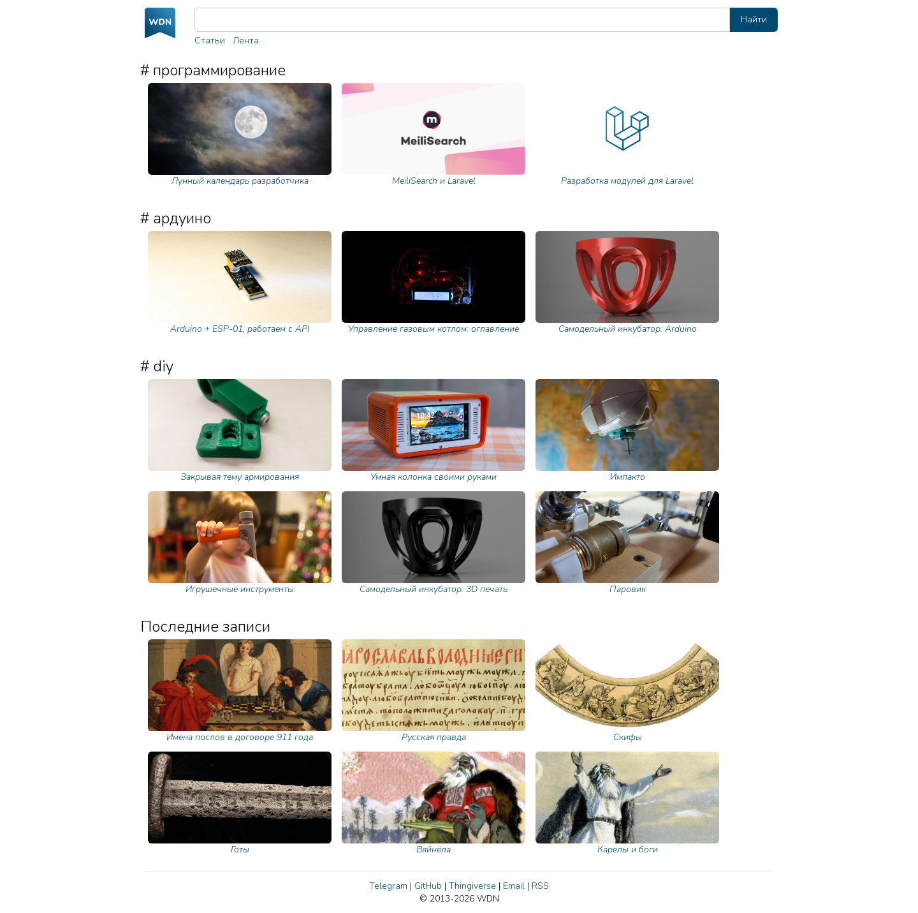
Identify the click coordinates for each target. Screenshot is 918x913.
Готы (240, 804)
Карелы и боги (627, 804)
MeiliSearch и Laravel (433, 135)
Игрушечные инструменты (240, 543)
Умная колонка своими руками (433, 431)
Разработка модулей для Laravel (627, 135)
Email (514, 886)
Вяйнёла (433, 804)
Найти (754, 19)
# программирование (213, 70)
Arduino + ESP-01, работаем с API (240, 283)
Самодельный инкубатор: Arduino (627, 283)
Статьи (209, 40)
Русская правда (433, 691)
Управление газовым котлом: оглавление (433, 283)
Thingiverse (472, 886)
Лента (246, 40)
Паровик (627, 543)
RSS (540, 886)
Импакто (627, 431)
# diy (156, 366)
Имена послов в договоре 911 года (240, 691)
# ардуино (175, 218)
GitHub (428, 886)
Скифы (627, 691)
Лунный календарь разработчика (240, 135)
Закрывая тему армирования (240, 431)
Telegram (388, 886)
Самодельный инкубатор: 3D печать (433, 543)
